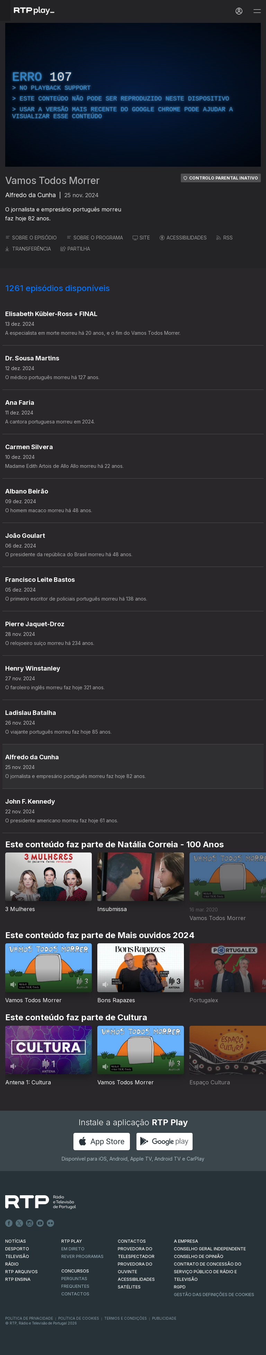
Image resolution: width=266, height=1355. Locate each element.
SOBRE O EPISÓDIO (31, 238)
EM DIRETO (73, 1248)
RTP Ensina (17, 1279)
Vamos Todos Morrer (52, 180)
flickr (50, 1223)
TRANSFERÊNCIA (28, 249)
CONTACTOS (132, 1241)
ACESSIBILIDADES (183, 238)
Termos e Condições (125, 1318)
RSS (224, 238)
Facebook (9, 1223)
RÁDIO (12, 1264)
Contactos (75, 1293)
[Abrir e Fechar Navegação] (257, 11)
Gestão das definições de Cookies (214, 1294)
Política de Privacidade (29, 1318)
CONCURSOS (75, 1271)
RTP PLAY (71, 1241)
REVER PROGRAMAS (82, 1256)
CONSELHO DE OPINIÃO (198, 1256)
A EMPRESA (186, 1241)
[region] (133, 95)
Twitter (19, 1223)
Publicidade (164, 1318)
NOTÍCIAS (15, 1241)
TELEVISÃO (17, 1256)
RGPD (180, 1287)
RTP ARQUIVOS (21, 1271)
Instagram (30, 1223)
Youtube (40, 1223)
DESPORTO (17, 1248)
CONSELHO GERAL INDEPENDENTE (210, 1248)
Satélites (129, 1287)
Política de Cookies (78, 1318)
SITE (141, 238)
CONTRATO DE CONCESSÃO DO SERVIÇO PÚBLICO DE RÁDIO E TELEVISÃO (207, 1271)
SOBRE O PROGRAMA (94, 238)
